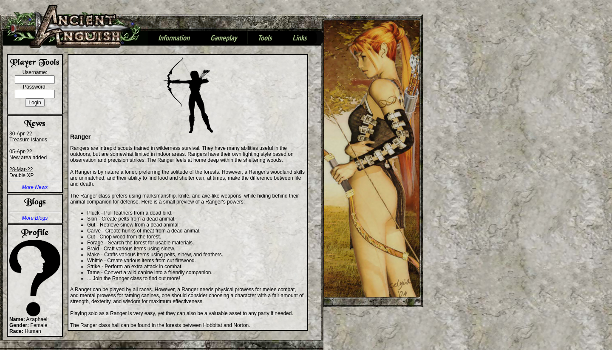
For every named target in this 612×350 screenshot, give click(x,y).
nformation (174, 38)
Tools (265, 38)
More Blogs (35, 218)
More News (35, 187)
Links (299, 38)
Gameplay (223, 38)
